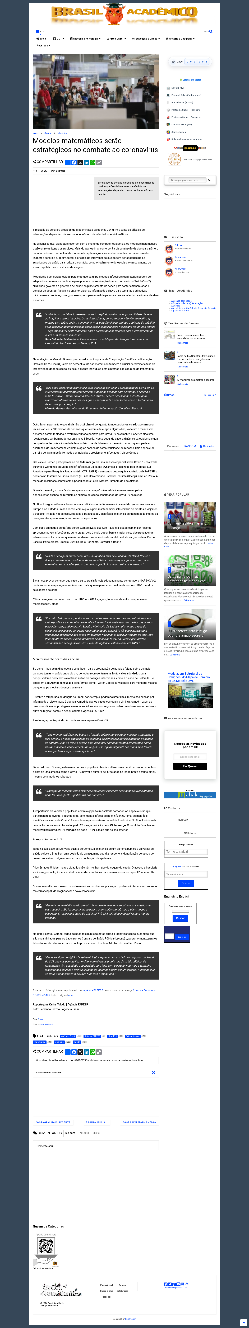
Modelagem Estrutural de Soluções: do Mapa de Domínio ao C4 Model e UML (189, 677)
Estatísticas (122, 1291)
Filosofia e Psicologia (85, 38)
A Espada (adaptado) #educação (186, 303)
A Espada (175, 306)
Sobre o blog (106, 1291)
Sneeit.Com (130, 1319)
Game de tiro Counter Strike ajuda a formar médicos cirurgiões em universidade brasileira (196, 359)
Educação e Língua (146, 38)
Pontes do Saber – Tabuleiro (183, 110)
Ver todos (210, 395)
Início (41, 38)
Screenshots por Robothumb (176, 1288)
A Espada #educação (181, 301)
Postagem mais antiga (139, 1122)
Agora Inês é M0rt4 (180, 310)
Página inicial (96, 1122)
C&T (58, 38)
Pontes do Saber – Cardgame (183, 117)
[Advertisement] (62, 201)
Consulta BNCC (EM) (179, 125)
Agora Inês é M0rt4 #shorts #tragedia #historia (193, 308)
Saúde (48, 133)
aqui (70, 995)
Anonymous (181, 257)
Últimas (169, 395)
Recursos (43, 45)
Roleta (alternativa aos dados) (184, 139)
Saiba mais (182, 343)
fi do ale (178, 245)
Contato (123, 1285)
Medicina (62, 133)
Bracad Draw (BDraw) (179, 102)
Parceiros (107, 1297)
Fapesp (40, 1019)
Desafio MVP (175, 88)
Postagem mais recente (53, 1122)
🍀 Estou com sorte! (190, 80)
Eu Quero (190, 766)
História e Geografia (180, 38)
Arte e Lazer (116, 38)
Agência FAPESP (93, 990)
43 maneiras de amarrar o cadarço (195, 379)
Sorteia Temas (176, 132)
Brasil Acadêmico (46, 1024)
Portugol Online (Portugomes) (183, 95)
